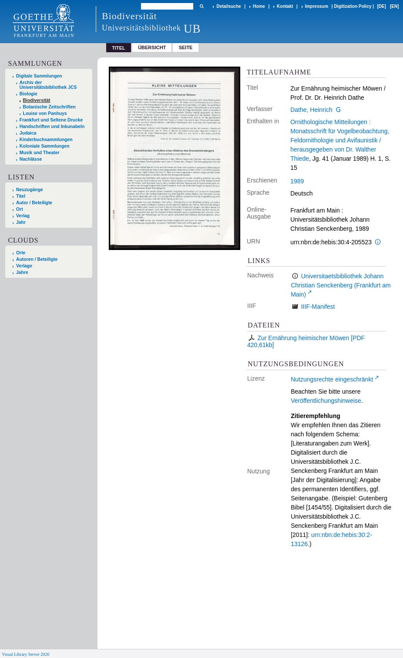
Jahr (21, 222)
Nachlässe (31, 159)
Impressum (316, 6)
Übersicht (152, 47)
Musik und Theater (40, 152)
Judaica (28, 133)
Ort (19, 209)
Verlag (23, 215)
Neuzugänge (29, 189)
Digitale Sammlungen (39, 76)
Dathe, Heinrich (311, 109)
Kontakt (285, 6)
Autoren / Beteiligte (36, 259)
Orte (20, 252)
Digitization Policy (352, 6)
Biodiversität (36, 100)
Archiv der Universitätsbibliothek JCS (48, 85)
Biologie (28, 93)
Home (259, 6)
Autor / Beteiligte (34, 202)
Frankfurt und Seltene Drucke (51, 120)
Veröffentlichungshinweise (326, 400)
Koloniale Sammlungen (45, 146)
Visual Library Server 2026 (25, 654)
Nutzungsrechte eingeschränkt (332, 379)
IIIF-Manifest (318, 306)
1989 (297, 181)
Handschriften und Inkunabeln (52, 126)
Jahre (22, 272)
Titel (20, 196)
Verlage (24, 265)
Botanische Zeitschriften (49, 107)
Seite (186, 47)
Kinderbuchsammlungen (46, 139)
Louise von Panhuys (45, 113)
